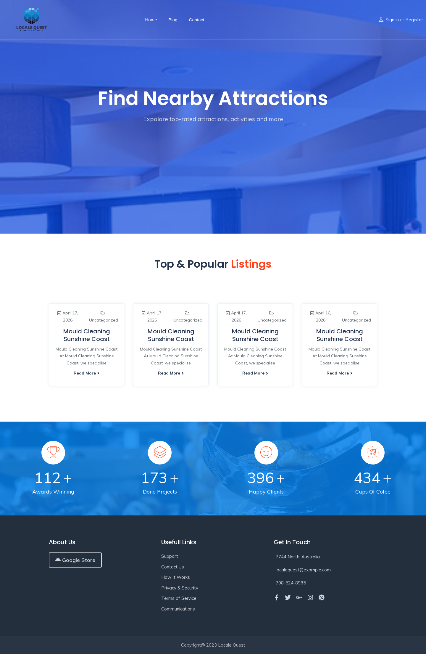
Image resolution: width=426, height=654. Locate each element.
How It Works (175, 577)
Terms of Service (178, 598)
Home (151, 19)
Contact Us (172, 567)
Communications (178, 609)
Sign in (392, 20)
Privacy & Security (179, 588)
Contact (196, 19)
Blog (173, 19)
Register (414, 20)
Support (169, 556)
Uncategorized (103, 320)
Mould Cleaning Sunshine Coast (86, 335)
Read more (86, 373)
